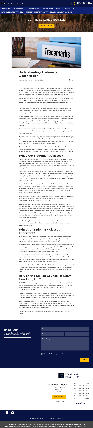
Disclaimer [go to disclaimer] (60, 418)
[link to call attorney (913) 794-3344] (81, 3)
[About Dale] (5, 8)
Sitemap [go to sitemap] (52, 418)
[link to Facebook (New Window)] (7, 412)
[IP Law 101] (59, 8)
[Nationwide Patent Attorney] (12, 12)
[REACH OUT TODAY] (46, 26)
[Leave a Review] (80, 403)
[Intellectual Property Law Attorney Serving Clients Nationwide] (49, 12)
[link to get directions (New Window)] (59, 390)
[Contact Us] (69, 8)
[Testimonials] (47, 8)
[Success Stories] (34, 8)
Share (71, 80)
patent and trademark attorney (62, 139)
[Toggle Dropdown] (25, 9)
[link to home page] (12, 3)
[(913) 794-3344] (59, 397)
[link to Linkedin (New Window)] (12, 412)
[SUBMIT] (84, 360)
